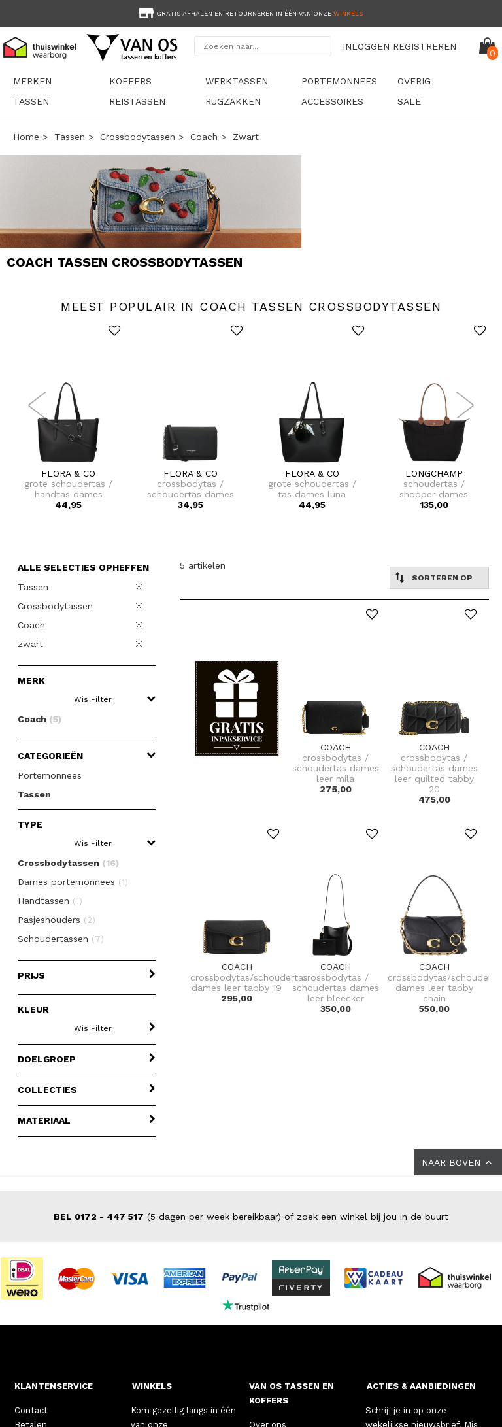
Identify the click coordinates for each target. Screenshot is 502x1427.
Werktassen (236, 81)
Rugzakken (233, 101)
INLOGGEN (366, 46)
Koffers (130, 81)
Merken (32, 81)
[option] (251, 12)
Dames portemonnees (73, 882)
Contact (31, 1410)
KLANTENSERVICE (53, 1386)
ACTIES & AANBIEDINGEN (421, 1386)
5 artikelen (203, 565)
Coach (204, 136)
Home (26, 136)
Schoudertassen (61, 938)
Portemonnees (339, 81)
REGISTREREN (424, 46)
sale (409, 101)
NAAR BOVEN (458, 1162)
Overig (414, 81)
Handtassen (50, 901)
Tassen (31, 101)
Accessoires (332, 101)
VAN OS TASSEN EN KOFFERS (291, 1393)
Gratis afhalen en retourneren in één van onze (249, 13)
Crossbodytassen (137, 136)
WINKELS (152, 1386)
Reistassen (137, 101)
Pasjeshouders (56, 920)
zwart (246, 136)
